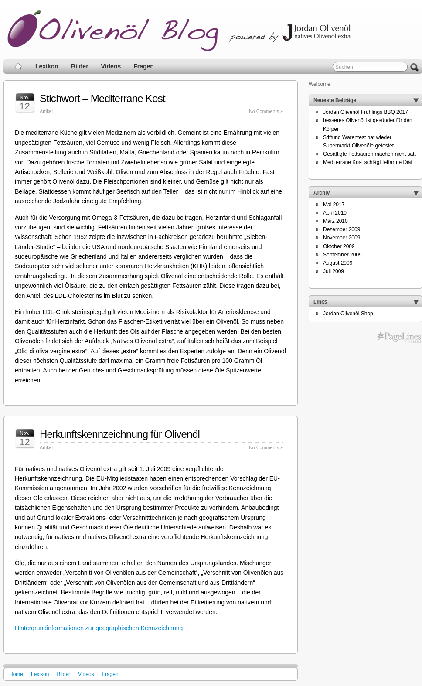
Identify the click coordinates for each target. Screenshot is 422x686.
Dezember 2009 (341, 229)
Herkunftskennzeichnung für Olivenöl (120, 434)
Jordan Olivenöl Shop (348, 314)
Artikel (46, 111)
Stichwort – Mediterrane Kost (102, 98)
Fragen (143, 66)
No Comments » (266, 111)
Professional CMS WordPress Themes (399, 337)
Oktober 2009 (339, 246)
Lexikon (46, 66)
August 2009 (337, 263)
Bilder (79, 66)
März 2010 (335, 221)
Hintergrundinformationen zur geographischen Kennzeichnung (99, 628)
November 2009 (341, 238)
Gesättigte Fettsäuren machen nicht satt (369, 154)
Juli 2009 (333, 271)
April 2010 (335, 213)
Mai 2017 (333, 204)
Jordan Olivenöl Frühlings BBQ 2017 (365, 112)
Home (16, 674)
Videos (111, 66)
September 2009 (342, 255)
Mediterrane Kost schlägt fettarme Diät (367, 162)
